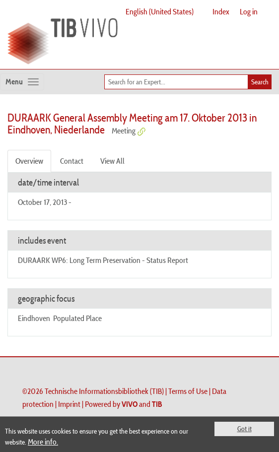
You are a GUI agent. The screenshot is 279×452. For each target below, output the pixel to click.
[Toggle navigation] (22, 81)
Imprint (69, 404)
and (142, 404)
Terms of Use (188, 391)
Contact (71, 161)
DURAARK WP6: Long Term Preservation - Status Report (103, 260)
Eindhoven (34, 318)
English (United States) (160, 11)
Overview (29, 161)
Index (220, 11)
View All (112, 161)
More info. (43, 442)
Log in (249, 11)
